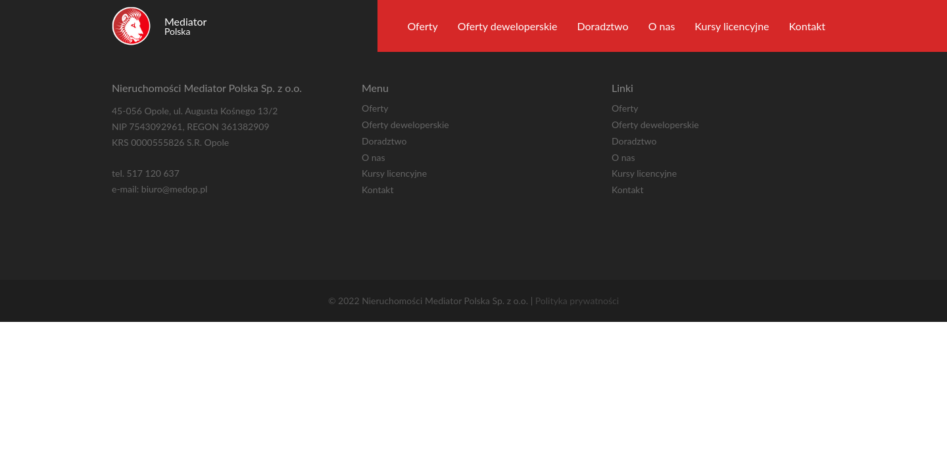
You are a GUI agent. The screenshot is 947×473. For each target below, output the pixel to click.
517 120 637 (153, 173)
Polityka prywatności (577, 300)
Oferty (422, 26)
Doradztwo (602, 26)
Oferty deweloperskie (508, 26)
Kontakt (807, 26)
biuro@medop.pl (174, 188)
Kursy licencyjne (731, 26)
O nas (661, 26)
